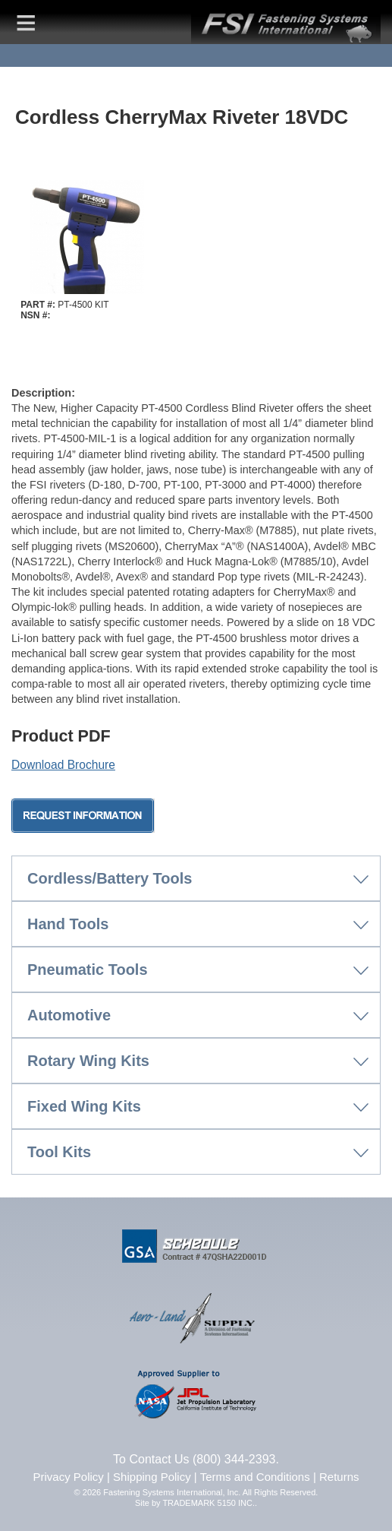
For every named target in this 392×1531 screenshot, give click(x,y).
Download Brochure (63, 764)
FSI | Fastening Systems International (286, 22)
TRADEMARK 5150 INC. (208, 1502)
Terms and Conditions (255, 1476)
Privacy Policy (68, 1476)
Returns (339, 1476)
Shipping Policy (152, 1476)
